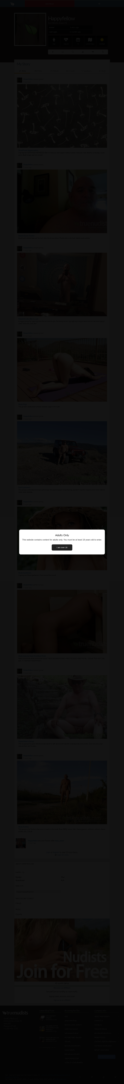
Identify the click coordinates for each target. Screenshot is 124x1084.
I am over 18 (62, 547)
